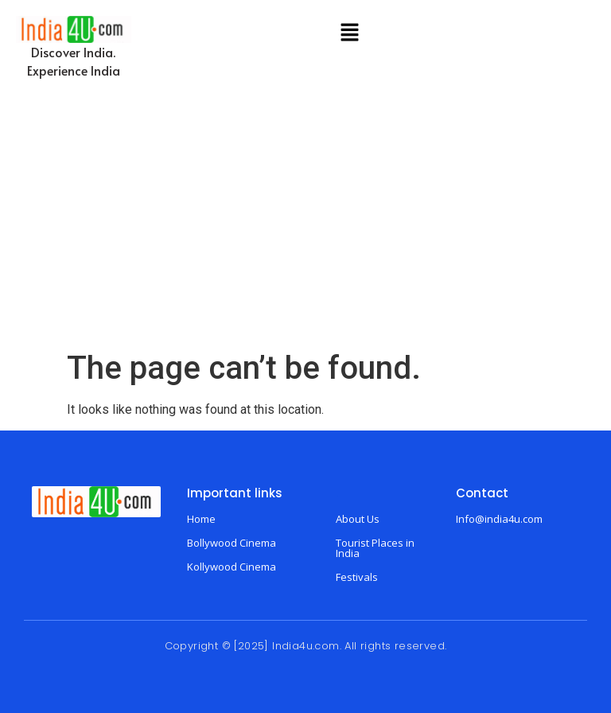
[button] (350, 33)
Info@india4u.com (499, 519)
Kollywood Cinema (231, 566)
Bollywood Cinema (231, 543)
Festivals (357, 577)
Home (201, 519)
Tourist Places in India (375, 548)
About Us (357, 519)
